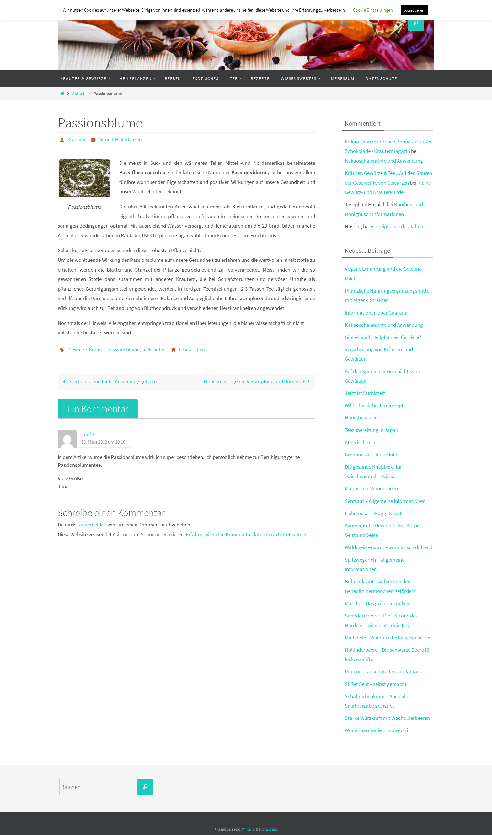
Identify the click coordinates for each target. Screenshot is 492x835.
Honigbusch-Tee (362, 417)
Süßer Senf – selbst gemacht (376, 684)
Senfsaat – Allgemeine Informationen (385, 501)
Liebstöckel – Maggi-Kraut (373, 513)
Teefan (89, 434)
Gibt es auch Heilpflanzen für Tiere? (383, 337)
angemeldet (92, 524)
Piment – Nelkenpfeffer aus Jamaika (384, 671)
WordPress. (268, 829)
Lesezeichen (192, 349)
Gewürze (77, 349)
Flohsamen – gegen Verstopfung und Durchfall (258, 381)
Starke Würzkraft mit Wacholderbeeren (387, 717)
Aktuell (79, 93)
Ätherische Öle (360, 442)
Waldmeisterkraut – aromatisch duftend (388, 547)
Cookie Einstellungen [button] (373, 10)
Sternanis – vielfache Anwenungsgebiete (108, 381)
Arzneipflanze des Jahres (397, 226)
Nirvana (247, 829)
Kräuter (97, 349)
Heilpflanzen (128, 139)
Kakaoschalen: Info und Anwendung (384, 160)
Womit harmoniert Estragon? (377, 730)
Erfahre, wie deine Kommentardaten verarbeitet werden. (247, 534)
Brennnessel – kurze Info (371, 454)
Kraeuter (76, 139)
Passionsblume (123, 349)
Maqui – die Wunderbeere (372, 488)
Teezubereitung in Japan (371, 430)
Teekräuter (153, 349)
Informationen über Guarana (376, 312)
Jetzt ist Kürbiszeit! (366, 393)
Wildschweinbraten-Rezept (374, 405)
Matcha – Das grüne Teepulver (377, 603)
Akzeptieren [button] (414, 10)
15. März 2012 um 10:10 (103, 442)
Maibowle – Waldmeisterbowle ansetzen (388, 637)
